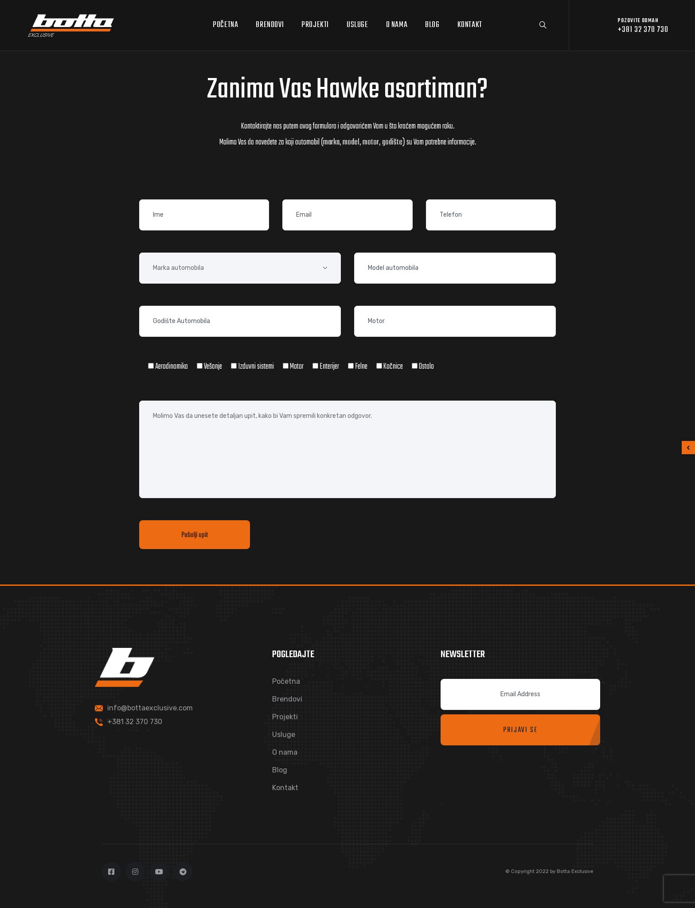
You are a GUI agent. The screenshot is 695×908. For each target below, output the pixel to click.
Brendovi (270, 25)
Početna (225, 25)
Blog (432, 25)
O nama (397, 25)
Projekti (315, 25)
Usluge (357, 25)
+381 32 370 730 (134, 721)
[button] (688, 447)
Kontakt (469, 25)
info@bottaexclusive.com (150, 708)
